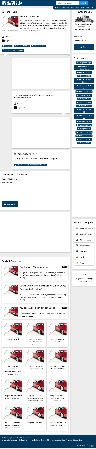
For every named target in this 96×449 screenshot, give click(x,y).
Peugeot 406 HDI (84, 132)
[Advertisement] (40, 74)
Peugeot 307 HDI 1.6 (84, 116)
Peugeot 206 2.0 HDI (84, 87)
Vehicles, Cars (38, 46)
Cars (15, 12)
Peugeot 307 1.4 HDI (84, 110)
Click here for (30, 165)
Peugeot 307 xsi (84, 125)
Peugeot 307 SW (84, 121)
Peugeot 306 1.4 (84, 102)
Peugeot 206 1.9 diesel (84, 80)
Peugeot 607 (84, 143)
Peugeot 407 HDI (84, 136)
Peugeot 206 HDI (84, 92)
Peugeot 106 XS (84, 72)
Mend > (7, 12)
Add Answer (10, 204)
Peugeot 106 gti (84, 63)
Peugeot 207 (84, 99)
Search (83, 3)
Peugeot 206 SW (84, 95)
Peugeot (7, 46)
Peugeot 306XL (84, 106)
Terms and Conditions (74, 440)
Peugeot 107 (84, 76)
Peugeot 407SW (84, 139)
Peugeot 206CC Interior (13, 50)
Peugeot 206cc (22, 46)
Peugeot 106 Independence (84, 67)
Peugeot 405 (84, 129)
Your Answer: (7, 183)
